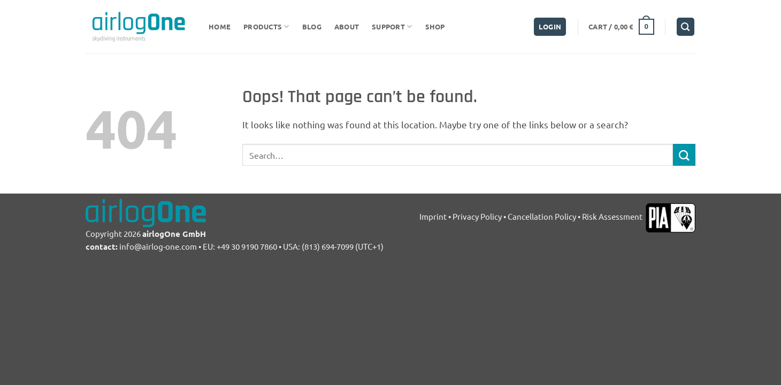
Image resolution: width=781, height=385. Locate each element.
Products (266, 26)
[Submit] (684, 155)
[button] (550, 27)
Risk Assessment (613, 216)
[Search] (686, 27)
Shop (435, 26)
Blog (311, 26)
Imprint (433, 216)
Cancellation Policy (542, 216)
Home (220, 26)
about (346, 26)
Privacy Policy (477, 216)
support (392, 26)
